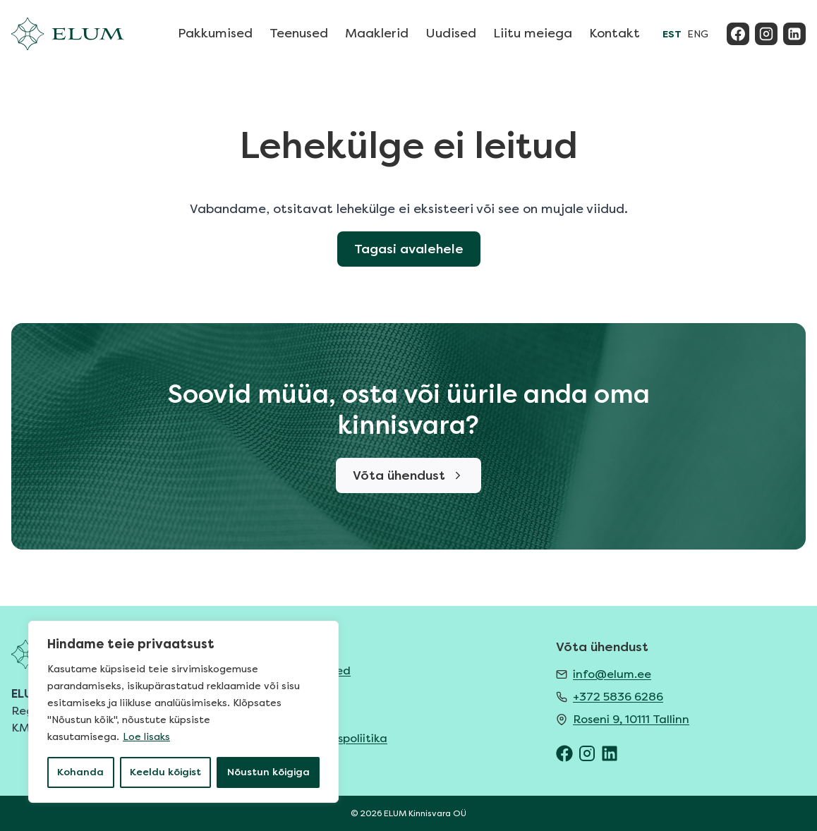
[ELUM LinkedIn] (609, 753)
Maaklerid (376, 33)
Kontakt (614, 33)
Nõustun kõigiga (268, 772)
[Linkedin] (794, 34)
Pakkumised (215, 33)
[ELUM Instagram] (587, 753)
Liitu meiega (532, 33)
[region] (183, 712)
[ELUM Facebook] (564, 753)
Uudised (450, 33)
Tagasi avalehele (409, 249)
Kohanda (80, 772)
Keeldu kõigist (165, 772)
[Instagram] (766, 34)
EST (672, 34)
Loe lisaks (146, 737)
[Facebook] (738, 34)
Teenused (299, 33)
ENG (697, 34)
